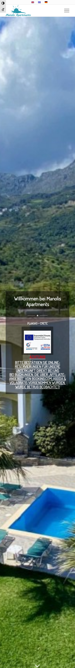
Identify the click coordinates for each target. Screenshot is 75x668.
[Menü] (65, 11)
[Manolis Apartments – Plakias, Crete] (31, 11)
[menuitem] (65, 11)
